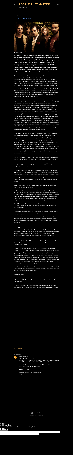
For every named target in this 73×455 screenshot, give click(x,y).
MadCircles (40, 415)
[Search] (58, 4)
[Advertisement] (36, 393)
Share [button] (15, 348)
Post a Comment (18, 377)
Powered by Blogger (36, 413)
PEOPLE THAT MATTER (34, 4)
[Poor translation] (5, 429)
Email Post (20, 348)
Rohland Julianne (22, 356)
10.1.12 (20, 374)
